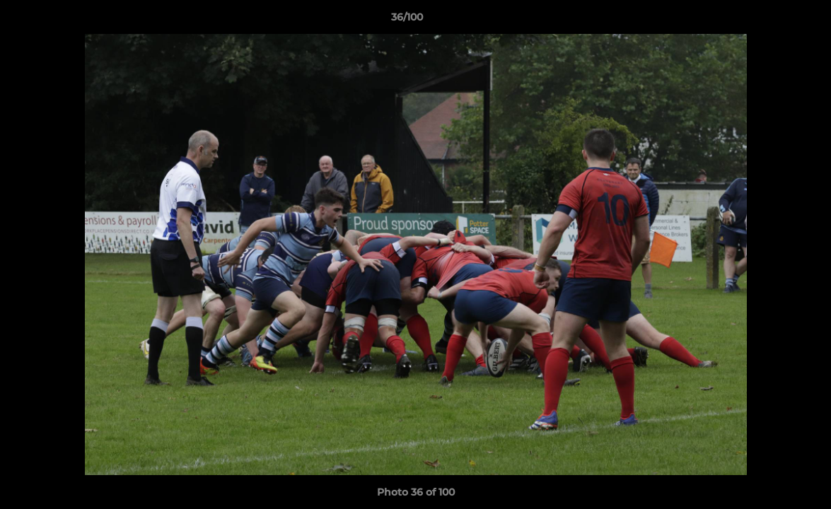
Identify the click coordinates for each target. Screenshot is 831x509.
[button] (771, 20)
